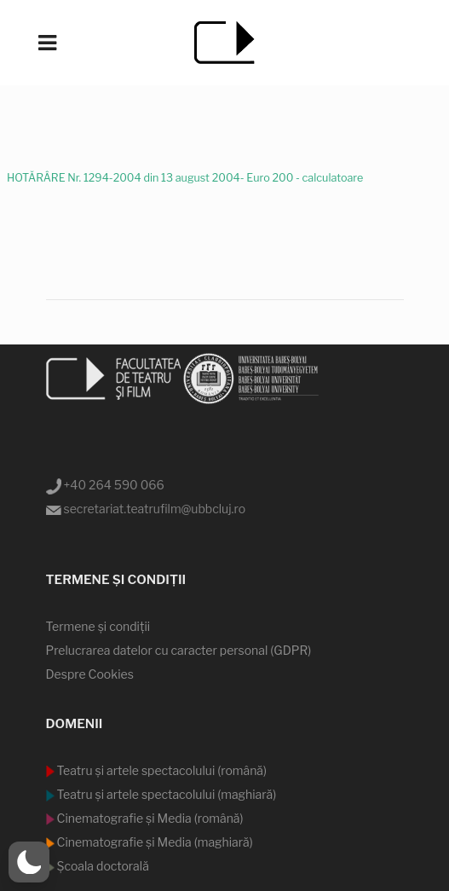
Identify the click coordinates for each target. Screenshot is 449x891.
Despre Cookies (90, 674)
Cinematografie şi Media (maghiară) (154, 842)
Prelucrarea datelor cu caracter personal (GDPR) (179, 650)
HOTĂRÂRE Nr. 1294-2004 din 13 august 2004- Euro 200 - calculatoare (185, 177)
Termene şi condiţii (98, 626)
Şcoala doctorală (102, 866)
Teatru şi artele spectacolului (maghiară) (166, 794)
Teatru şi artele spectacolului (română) (161, 770)
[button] (29, 862)
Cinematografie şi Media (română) (149, 818)
